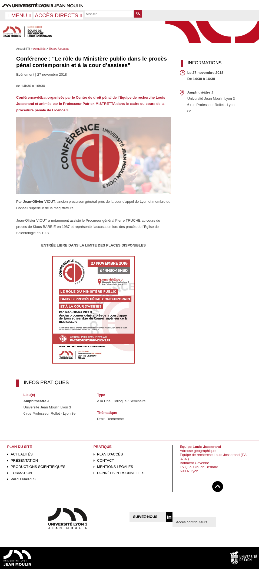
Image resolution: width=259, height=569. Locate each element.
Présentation (24, 460)
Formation (21, 473)
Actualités (22, 454)
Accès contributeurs (191, 522)
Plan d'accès (110, 454)
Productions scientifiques (38, 467)
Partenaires (23, 479)
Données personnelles (120, 473)
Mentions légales (115, 467)
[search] (109, 13)
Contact (105, 460)
